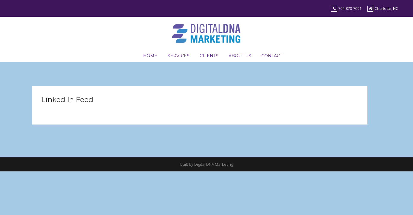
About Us (240, 56)
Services (178, 56)
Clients (209, 56)
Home (150, 56)
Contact (271, 56)
